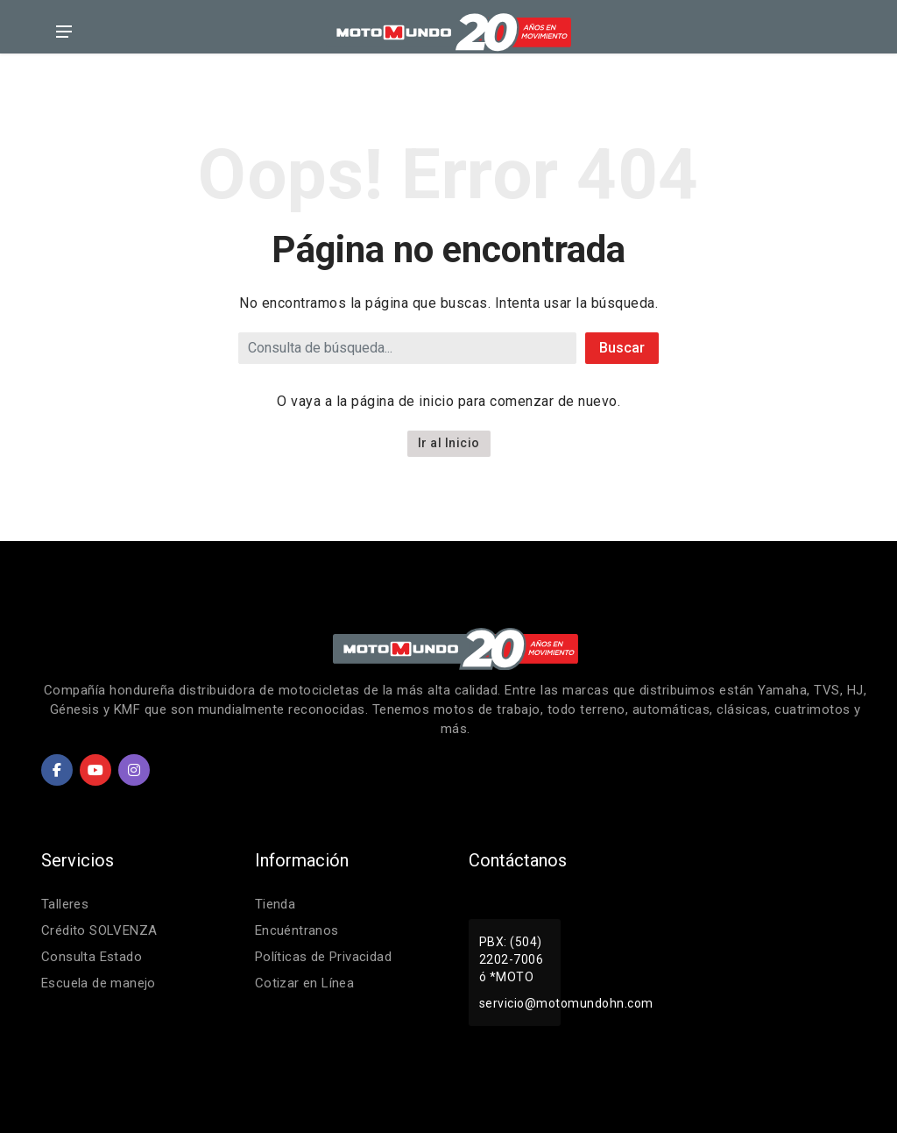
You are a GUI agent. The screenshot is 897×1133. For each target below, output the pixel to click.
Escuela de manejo (99, 983)
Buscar (622, 347)
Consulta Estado (92, 957)
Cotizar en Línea (305, 983)
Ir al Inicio (449, 443)
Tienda (275, 904)
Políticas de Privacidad (324, 957)
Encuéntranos (297, 930)
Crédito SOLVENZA (100, 930)
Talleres (65, 904)
